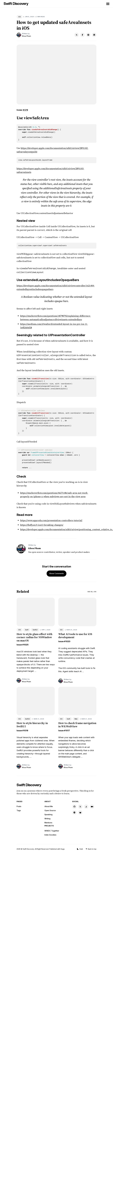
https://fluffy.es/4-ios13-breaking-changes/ (41, 523)
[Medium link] (92, 805)
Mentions (48, 821)
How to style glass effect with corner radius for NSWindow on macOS (34, 636)
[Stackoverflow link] (86, 805)
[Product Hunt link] (74, 811)
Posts (19, 805)
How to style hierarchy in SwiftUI (32, 723)
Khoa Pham (26, 36)
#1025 (25, 643)
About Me (48, 805)
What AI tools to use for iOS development (75, 634)
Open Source (50, 809)
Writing (47, 817)
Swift (26, 628)
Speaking (48, 813)
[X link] (80, 805)
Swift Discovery (16, 3)
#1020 (67, 640)
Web (75, 718)
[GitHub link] (74, 805)
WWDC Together (51, 829)
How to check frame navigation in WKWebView (77, 723)
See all (92, 590)
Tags (19, 809)
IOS (19, 17)
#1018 (25, 729)
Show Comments (56, 572)
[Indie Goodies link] (80, 811)
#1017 (67, 729)
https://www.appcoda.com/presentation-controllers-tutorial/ (51, 519)
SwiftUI (35, 628)
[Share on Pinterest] (88, 35)
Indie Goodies (50, 834)
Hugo (63, 848)
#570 (25, 109)
